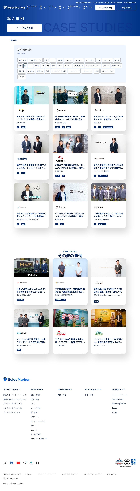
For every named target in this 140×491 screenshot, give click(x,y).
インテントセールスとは (101, 2)
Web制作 (31, 71)
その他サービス (118, 389)
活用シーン (35, 417)
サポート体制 (36, 408)
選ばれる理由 (32, 7)
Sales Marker (37, 389)
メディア (68, 66)
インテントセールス (12, 389)
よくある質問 (36, 434)
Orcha (114, 408)
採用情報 (29, 474)
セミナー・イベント (38, 421)
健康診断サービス (35, 60)
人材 (47, 71)
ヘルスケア (79, 60)
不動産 (60, 60)
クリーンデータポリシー (47, 474)
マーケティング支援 (59, 71)
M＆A (60, 66)
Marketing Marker (129, 2)
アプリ (52, 60)
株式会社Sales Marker (12, 474)
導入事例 (34, 412)
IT (25, 66)
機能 (42, 7)
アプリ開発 (90, 60)
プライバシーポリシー (69, 474)
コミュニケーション (93, 66)
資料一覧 (87, 7)
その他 (114, 412)
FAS (30, 66)
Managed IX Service (120, 395)
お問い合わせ (112, 474)
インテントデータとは (12, 412)
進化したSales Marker (83, 2)
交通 (45, 60)
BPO (98, 60)
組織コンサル (116, 66)
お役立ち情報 (74, 7)
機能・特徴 (35, 399)
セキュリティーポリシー (92, 474)
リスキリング (107, 60)
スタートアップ (74, 71)
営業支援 (21, 71)
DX (48, 66)
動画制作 (40, 71)
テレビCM (68, 60)
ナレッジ (34, 425)
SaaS (96, 71)
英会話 (117, 60)
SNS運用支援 (78, 66)
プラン (52, 7)
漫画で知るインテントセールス (15, 399)
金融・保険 (22, 60)
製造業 (37, 66)
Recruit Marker (116, 2)
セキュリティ (87, 71)
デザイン (106, 66)
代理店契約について (11, 478)
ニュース (34, 430)
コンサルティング (107, 71)
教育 (53, 66)
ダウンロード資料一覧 (39, 439)
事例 (61, 7)
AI (43, 66)
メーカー (21, 76)
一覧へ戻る (21, 53)
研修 (20, 66)
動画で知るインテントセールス (15, 395)
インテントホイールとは (13, 408)
